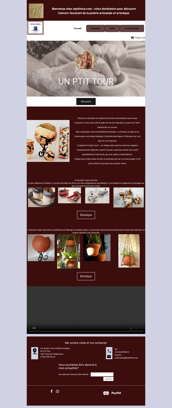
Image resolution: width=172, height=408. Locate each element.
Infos (112, 28)
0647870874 (123, 352)
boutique (95, 28)
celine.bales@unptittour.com (126, 358)
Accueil (77, 28)
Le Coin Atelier (132, 28)
